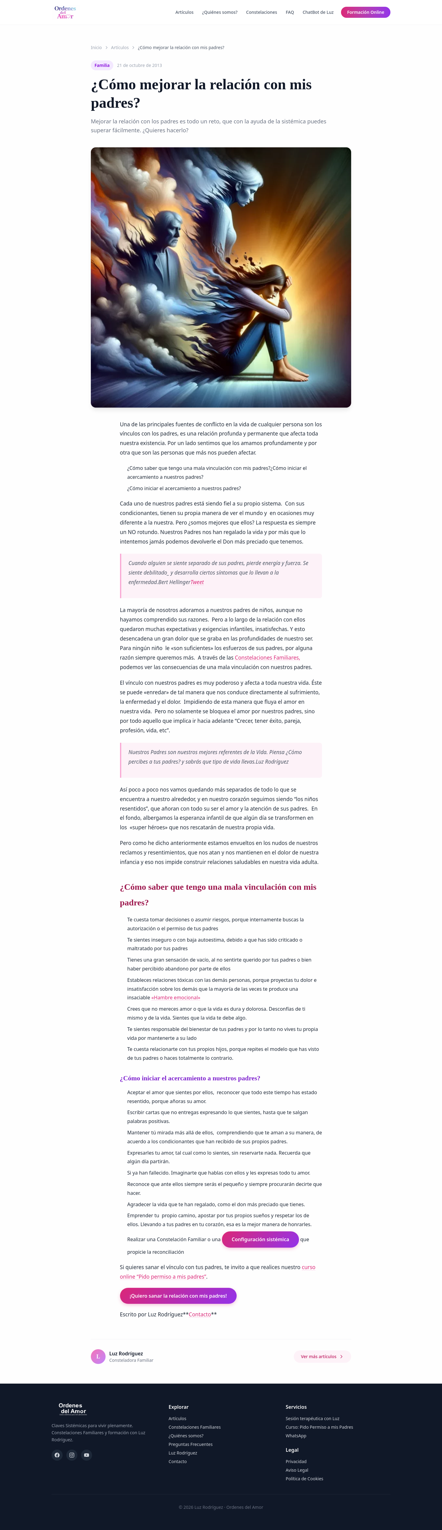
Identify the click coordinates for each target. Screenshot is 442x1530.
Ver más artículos (322, 1356)
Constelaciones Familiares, (267, 657)
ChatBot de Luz (318, 12)
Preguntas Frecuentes (190, 1444)
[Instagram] (71, 1455)
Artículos (184, 12)
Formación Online (365, 12)
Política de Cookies (305, 1479)
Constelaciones (261, 12)
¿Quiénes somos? (220, 12)
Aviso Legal (297, 1470)
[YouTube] (86, 1455)
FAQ (290, 12)
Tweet (197, 582)
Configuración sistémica (260, 1239)
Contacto (200, 1314)
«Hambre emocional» (175, 997)
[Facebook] (57, 1455)
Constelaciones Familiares (195, 1427)
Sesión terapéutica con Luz (312, 1418)
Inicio (96, 47)
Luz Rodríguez (183, 1453)
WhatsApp (296, 1436)
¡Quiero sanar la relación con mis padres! (178, 1295)
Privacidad (296, 1461)
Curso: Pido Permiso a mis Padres (319, 1427)
